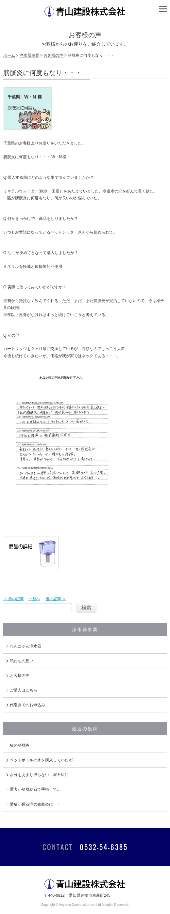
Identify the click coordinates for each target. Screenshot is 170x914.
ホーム (9, 55)
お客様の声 (53, 55)
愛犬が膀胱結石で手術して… (35, 789)
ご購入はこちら (23, 690)
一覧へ (34, 599)
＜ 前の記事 (13, 599)
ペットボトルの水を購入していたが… (43, 760)
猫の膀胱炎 (19, 745)
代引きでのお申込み (27, 705)
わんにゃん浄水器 (25, 646)
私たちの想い (21, 661)
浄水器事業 (29, 55)
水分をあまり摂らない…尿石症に (39, 774)
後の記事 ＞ (55, 599)
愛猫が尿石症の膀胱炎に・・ (35, 804)
